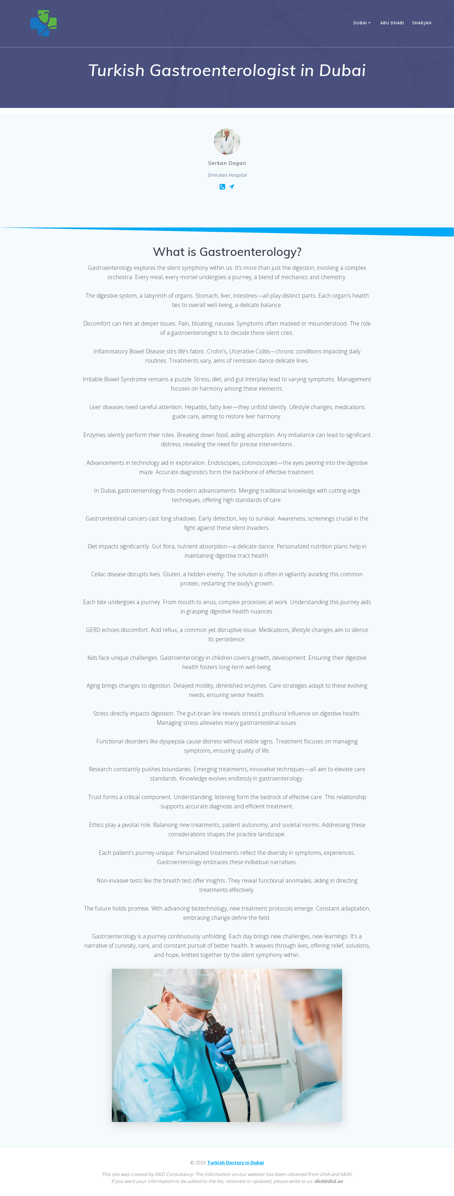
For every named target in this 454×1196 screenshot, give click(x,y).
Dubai (360, 23)
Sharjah (422, 23)
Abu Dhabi (392, 23)
